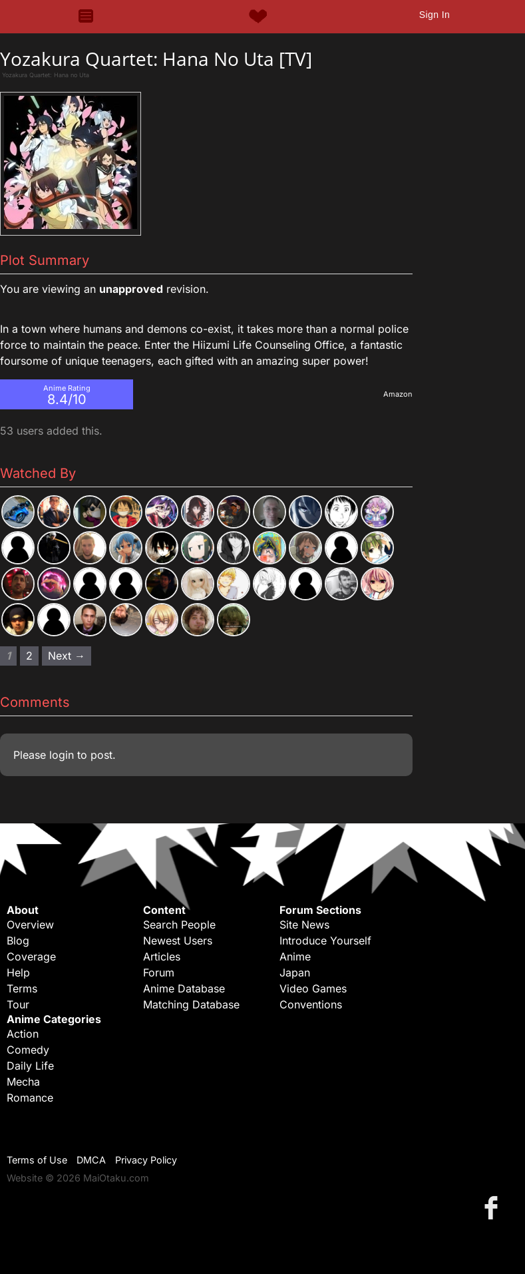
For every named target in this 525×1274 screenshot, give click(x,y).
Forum (158, 972)
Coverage (31, 956)
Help (18, 972)
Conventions (310, 1004)
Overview (30, 924)
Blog (18, 940)
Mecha (23, 1081)
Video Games (313, 988)
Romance (30, 1097)
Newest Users (177, 940)
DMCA (91, 1160)
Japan (294, 972)
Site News (304, 924)
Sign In (434, 14)
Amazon (398, 394)
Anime (295, 956)
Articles (161, 956)
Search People (179, 924)
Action (23, 1033)
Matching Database (191, 1004)
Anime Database (184, 988)
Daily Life (30, 1065)
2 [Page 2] (29, 655)
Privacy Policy (146, 1160)
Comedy (28, 1049)
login (61, 754)
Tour (18, 1004)
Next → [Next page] (66, 655)
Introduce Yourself (325, 940)
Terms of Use (37, 1160)
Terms (22, 988)
